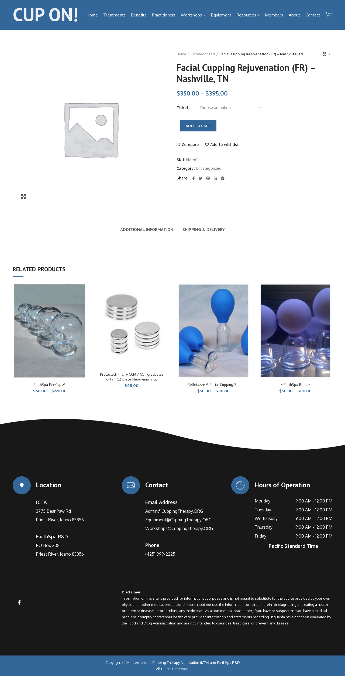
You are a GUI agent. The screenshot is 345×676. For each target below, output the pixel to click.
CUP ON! (45, 14)
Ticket (182, 107)
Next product (329, 54)
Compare (190, 145)
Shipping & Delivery (203, 229)
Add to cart (198, 126)
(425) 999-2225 (160, 554)
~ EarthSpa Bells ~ (295, 384)
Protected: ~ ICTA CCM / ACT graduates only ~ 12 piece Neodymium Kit (131, 377)
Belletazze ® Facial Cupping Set (214, 384)
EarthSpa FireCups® (49, 384)
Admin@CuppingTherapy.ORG (174, 511)
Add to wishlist (224, 145)
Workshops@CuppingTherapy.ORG (179, 528)
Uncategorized (203, 54)
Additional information (146, 229)
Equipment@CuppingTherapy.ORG (178, 519)
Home (181, 54)
